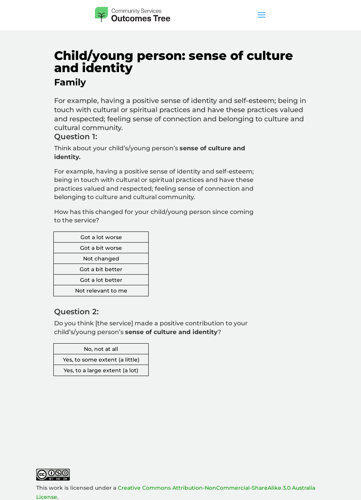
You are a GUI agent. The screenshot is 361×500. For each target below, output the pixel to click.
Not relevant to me (101, 290)
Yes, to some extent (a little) (101, 359)
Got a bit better (101, 269)
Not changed (101, 258)
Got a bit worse (101, 247)
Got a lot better (101, 280)
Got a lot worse (101, 237)
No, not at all (101, 349)
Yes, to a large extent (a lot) (101, 370)
